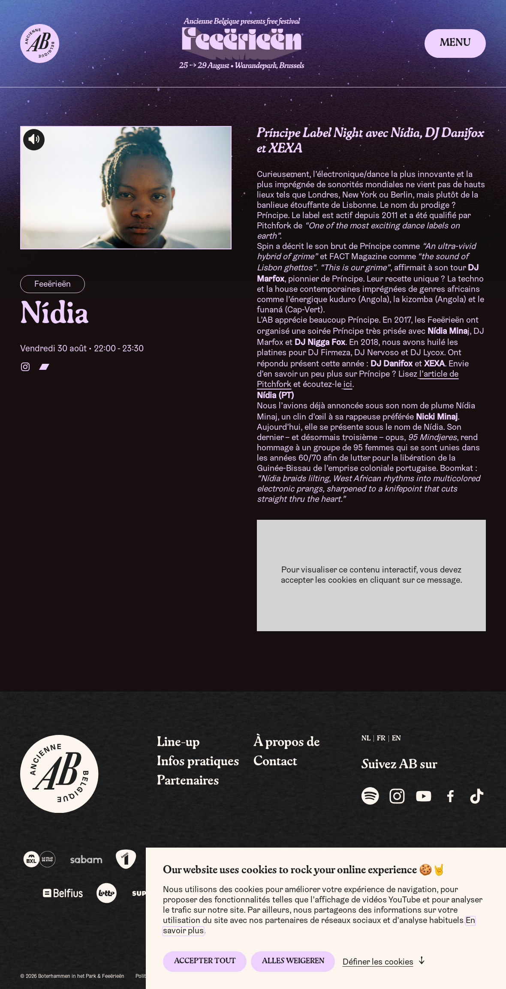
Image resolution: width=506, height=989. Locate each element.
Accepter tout (205, 961)
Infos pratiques (198, 761)
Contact (275, 761)
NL (365, 738)
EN (396, 738)
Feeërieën (52, 284)
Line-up (178, 742)
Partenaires (188, 781)
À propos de (286, 742)
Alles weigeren (293, 961)
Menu (455, 43)
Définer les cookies (378, 962)
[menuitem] (365, 739)
